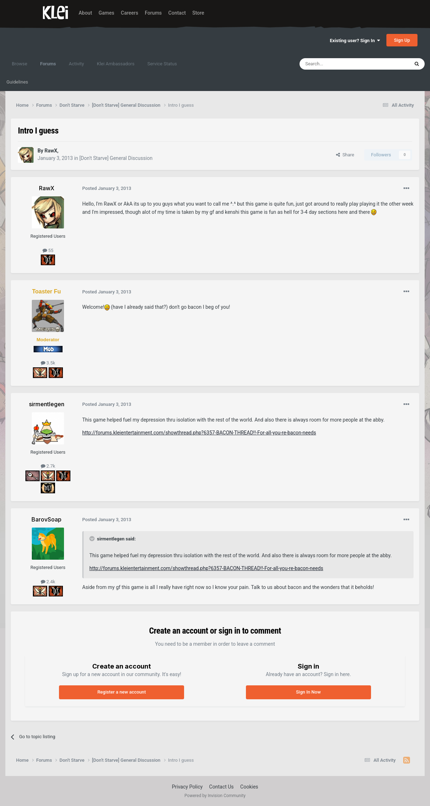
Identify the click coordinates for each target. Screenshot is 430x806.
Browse (19, 63)
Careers (129, 13)
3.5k (48, 363)
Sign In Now (308, 692)
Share (345, 154)
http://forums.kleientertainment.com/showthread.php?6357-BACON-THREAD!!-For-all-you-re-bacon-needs (199, 432)
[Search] (337, 64)
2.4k (48, 581)
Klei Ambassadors (115, 63)
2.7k (48, 466)
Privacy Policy (187, 787)
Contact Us (221, 787)
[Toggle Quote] (92, 538)
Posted (106, 188)
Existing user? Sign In (355, 40)
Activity (76, 63)
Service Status (162, 63)
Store (198, 13)
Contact (177, 13)
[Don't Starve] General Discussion (116, 158)
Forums (153, 13)
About (85, 13)
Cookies (249, 787)
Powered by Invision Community (215, 795)
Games (106, 13)
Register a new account (121, 692)
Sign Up (402, 40)
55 (48, 250)
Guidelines (17, 82)
